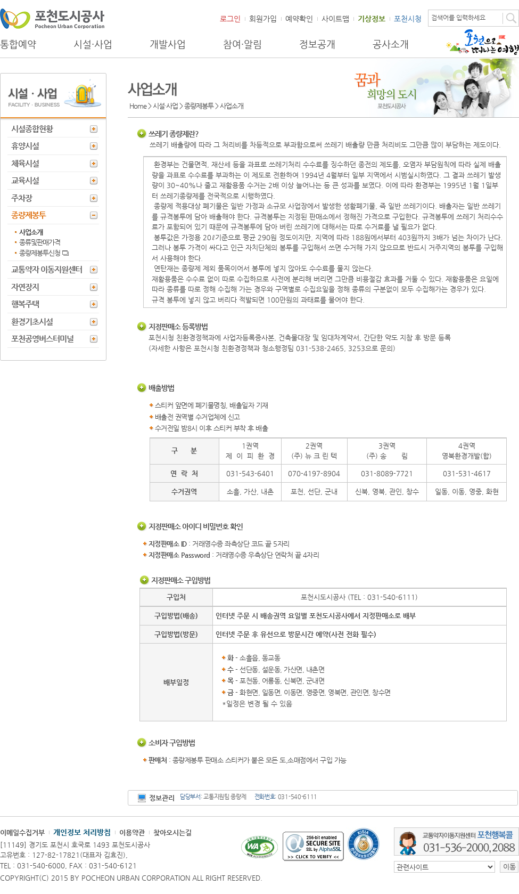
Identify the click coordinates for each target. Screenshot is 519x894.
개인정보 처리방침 (82, 832)
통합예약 (18, 44)
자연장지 (25, 286)
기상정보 (371, 18)
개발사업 (168, 44)
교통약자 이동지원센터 (46, 269)
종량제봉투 (28, 215)
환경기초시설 (32, 321)
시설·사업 (92, 44)
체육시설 (25, 163)
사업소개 (31, 232)
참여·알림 (242, 44)
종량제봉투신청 (39, 253)
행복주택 (25, 303)
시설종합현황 (32, 128)
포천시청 (408, 18)
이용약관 (132, 832)
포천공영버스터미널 (42, 338)
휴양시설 (25, 145)
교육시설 (25, 180)
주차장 (21, 197)
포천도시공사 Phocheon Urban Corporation (52, 18)
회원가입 (263, 18)
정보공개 (317, 44)
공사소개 (391, 44)
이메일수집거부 (22, 832)
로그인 (230, 18)
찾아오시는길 (172, 832)
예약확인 (299, 18)
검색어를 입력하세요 (458, 17)
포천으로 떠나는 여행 (482, 42)
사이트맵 (335, 18)
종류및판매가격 (39, 242)
